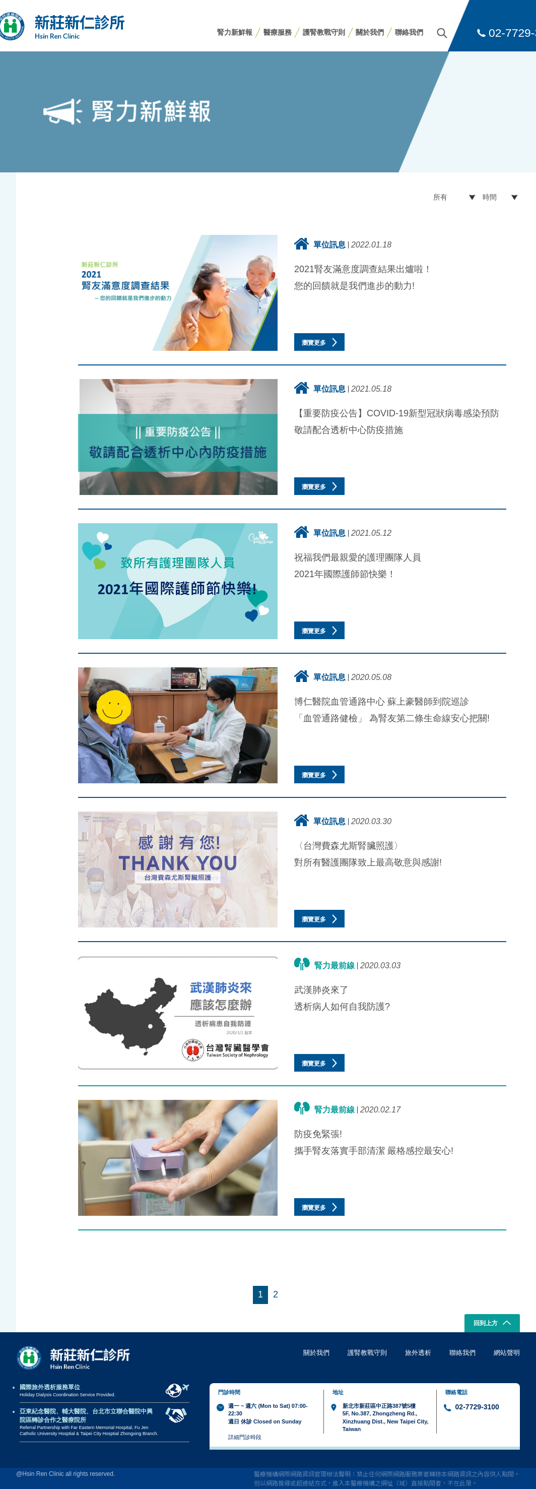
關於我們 (370, 32)
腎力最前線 (324, 964)
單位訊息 (320, 244)
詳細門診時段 (244, 1437)
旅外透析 (418, 1352)
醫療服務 (277, 32)
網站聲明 (507, 1352)
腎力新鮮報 (234, 32)
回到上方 (492, 1324)
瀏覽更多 (319, 342)
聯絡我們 (409, 32)
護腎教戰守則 (324, 32)
